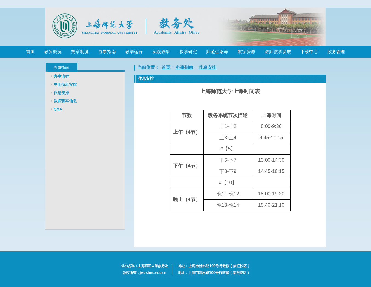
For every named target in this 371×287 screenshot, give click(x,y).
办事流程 (61, 76)
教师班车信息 (65, 101)
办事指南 (107, 51)
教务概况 (53, 51)
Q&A (58, 109)
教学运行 (134, 51)
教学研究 (188, 51)
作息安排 (61, 92)
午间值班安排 (65, 84)
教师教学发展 (278, 51)
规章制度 (80, 51)
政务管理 (336, 51)
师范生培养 (217, 51)
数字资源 (246, 51)
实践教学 (161, 51)
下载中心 (309, 51)
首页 (30, 51)
